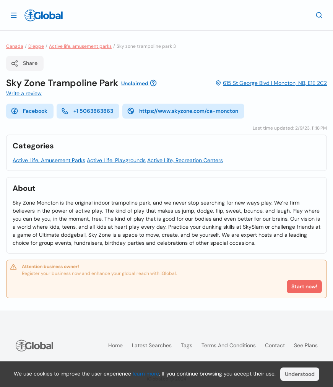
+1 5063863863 (87, 111)
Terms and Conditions (228, 345)
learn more (146, 373)
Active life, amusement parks (80, 46)
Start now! (304, 286)
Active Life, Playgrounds (116, 160)
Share (24, 63)
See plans (306, 345)
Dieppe (36, 46)
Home (115, 345)
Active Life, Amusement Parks (49, 160)
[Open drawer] (13, 15)
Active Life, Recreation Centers (185, 160)
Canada (14, 46)
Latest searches (152, 345)
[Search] (319, 15)
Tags (186, 345)
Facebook (29, 111)
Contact (275, 345)
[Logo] (43, 15)
